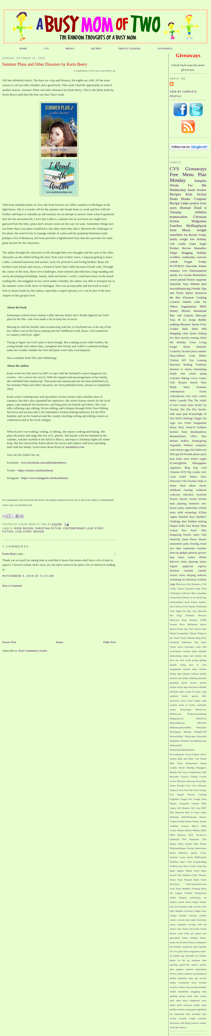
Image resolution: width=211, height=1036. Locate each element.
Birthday (181, 342)
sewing (194, 987)
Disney (174, 310)
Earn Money (193, 525)
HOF (204, 808)
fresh (186, 933)
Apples (173, 516)
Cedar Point (200, 588)
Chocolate (191, 266)
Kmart (202, 266)
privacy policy (177, 973)
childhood (175, 490)
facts (179, 929)
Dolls (182, 525)
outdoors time (199, 960)
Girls (203, 472)
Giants (173, 808)
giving (195, 660)
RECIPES (96, 48)
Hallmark (174, 817)
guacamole (175, 938)
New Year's (189, 530)
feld (204, 328)
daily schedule (199, 651)
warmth (182, 1018)
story (196, 996)
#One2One (201, 727)
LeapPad (174, 826)
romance (175, 270)
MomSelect (199, 275)
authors (173, 902)
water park (182, 414)
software (201, 575)
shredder (202, 987)
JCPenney (190, 615)
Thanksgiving (199, 440)
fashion (198, 656)
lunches (202, 409)
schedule (202, 687)
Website (195, 284)
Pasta (184, 620)
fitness (185, 929)
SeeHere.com (176, 866)
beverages (189, 647)
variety (173, 1018)
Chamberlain (195, 772)
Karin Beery (9, 553)
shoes (181, 691)
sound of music (193, 691)
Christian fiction (48, 528)
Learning (201, 360)
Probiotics (183, 853)
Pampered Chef (197, 839)
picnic (184, 682)
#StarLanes (190, 736)
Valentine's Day (189, 642)
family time (177, 373)
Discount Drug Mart (196, 781)
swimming (175, 579)
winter (173, 709)
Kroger (173, 346)
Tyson (183, 638)
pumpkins (182, 978)
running (195, 337)
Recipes (175, 194)
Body (180, 763)
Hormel (185, 208)
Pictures (182, 382)
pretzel (203, 682)
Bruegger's (201, 767)
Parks (180, 844)
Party (203, 476)
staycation (174, 700)
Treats (176, 638)
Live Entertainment (194, 270)
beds (190, 906)
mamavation (178, 217)
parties (195, 964)
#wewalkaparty (177, 754)
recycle (203, 978)
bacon (188, 902)
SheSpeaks (192, 624)
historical (200, 293)
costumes (202, 548)
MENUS (70, 48)
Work (183, 485)
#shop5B (184, 741)
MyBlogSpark (196, 226)
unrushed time (199, 1014)
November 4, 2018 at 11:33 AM (28, 575)
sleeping (191, 575)
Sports (193, 333)
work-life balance (178, 1027)
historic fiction (188, 499)
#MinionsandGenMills (180, 727)
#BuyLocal (181, 584)
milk (172, 414)
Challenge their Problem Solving (188, 521)
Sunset (189, 871)
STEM (203, 620)
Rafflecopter (200, 857)
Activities (175, 378)
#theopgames (199, 463)
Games (202, 378)
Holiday (201, 252)
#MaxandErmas (177, 723)
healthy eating (178, 665)
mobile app (178, 955)
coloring (193, 915)
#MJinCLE (201, 718)
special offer (199, 696)
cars (172, 548)
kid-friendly (186, 454)
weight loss (187, 239)
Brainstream (191, 763)
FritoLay (178, 606)
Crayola (188, 315)
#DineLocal (175, 714)
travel (190, 700)
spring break (185, 996)
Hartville (202, 611)
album (192, 485)
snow (186, 458)
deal (203, 284)
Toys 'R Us (178, 319)
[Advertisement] (25, 613)
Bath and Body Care (188, 758)
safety (181, 508)
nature (203, 561)
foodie (203, 929)
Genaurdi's (184, 803)
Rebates (174, 440)
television (191, 579)
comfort (202, 915)
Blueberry (196, 584)
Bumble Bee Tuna (179, 772)
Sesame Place (177, 624)
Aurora (173, 758)
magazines (195, 951)
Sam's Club (199, 534)
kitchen (202, 499)
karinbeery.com (75, 447)
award (181, 902)
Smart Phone (189, 539)
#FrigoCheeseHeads (196, 714)
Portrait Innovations (196, 848)
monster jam (176, 678)
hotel (185, 942)
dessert (180, 449)
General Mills (199, 803)
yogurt (203, 458)
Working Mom (199, 888)
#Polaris (188, 732)
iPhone (202, 557)
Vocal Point (175, 888)
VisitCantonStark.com (195, 884)
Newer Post (9, 642)
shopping (175, 333)
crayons (181, 920)
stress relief (176, 512)
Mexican (202, 615)
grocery (202, 552)
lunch (186, 951)
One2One (175, 284)
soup (204, 691)
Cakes (185, 333)
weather (173, 705)
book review (23, 528)
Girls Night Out (178, 611)
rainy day (193, 978)
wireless (195, 1023)
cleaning (188, 490)
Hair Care (192, 611)
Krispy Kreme (199, 821)
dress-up (174, 552)
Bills (172, 763)
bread (203, 543)
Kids (189, 194)
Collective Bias (188, 593)
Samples (200, 181)
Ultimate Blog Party (196, 638)
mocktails (189, 955)
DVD (183, 472)
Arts (180, 423)
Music (186, 230)
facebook (201, 494)
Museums (175, 364)
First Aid (183, 790)
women (202, 1023)
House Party (177, 427)
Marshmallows (198, 432)
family (174, 239)
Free (174, 174)
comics (173, 920)
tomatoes (187, 1005)
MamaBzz (200, 248)
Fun (191, 360)
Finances (174, 790)
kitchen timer (190, 669)
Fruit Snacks (189, 606)
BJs (189, 584)
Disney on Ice (189, 597)
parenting (174, 682)
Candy (173, 588)
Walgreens (199, 221)
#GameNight (196, 414)
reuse (194, 982)
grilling (202, 660)
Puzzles (187, 534)
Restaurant (200, 310)
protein (173, 687)
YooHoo (188, 893)
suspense (201, 279)
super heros (182, 1000)
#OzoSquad (175, 732)
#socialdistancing (180, 288)
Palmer (193, 476)
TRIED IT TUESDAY (129, 48)
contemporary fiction (188, 391)
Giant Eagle (197, 243)
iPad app (174, 454)
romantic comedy (195, 570)
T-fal (184, 481)
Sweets (173, 875)
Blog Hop (191, 467)
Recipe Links (179, 203)
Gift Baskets (183, 808)
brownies (188, 911)
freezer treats (176, 933)
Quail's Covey (198, 853)
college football (178, 915)
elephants (182, 924)
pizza (194, 351)
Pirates (203, 844)
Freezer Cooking (196, 794)
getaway (193, 552)
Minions (182, 835)
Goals (173, 476)
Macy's (195, 826)
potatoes (190, 969)
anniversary (195, 897)
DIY (184, 360)
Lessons (185, 826)
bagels (196, 902)
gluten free (200, 933)
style (172, 1000)
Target (173, 252)
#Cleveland (185, 709)
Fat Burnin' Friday (195, 234)
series (182, 575)
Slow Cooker (189, 866)
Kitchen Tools (178, 432)
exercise (201, 257)
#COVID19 (177, 266)
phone (196, 454)
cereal (173, 279)
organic (174, 566)
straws (203, 996)
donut (186, 656)
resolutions (183, 982)
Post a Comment (12, 585)
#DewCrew (201, 709)
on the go (184, 960)
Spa (204, 866)
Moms (186, 346)
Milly (203, 830)
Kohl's (182, 476)
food (173, 230)
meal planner (183, 674)
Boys (192, 516)
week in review (187, 705)
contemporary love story (83, 528)
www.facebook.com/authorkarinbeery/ (44, 462)
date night (191, 920)
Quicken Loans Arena (181, 857)
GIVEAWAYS (165, 48)
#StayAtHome (177, 355)
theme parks (176, 1005)
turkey (173, 400)
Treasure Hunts (191, 879)
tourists (181, 1009)
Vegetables (175, 445)
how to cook (197, 665)
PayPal (188, 844)
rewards (202, 982)
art (205, 897)
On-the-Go (201, 835)
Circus (194, 378)
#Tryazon (188, 297)
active (180, 647)
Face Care (191, 785)
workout (201, 579)
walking (174, 324)
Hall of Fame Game (195, 812)
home (181, 557)
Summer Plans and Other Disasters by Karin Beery (44, 64)
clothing (202, 333)
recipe (192, 319)
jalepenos (201, 942)
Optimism (174, 839)
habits (185, 938)
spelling (173, 996)
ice (195, 942)
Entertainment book (179, 602)
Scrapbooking (199, 862)
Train (179, 879)
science (174, 575)
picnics (193, 682)
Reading (187, 364)
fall (191, 656)
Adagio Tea (200, 418)
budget (197, 911)
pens (172, 969)
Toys (186, 284)
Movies (185, 310)
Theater (202, 539)
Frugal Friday (195, 261)
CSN (204, 584)
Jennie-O (190, 427)
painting (174, 964)
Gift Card (195, 808)
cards (198, 647)
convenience (176, 651)
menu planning (189, 561)
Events (194, 602)
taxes (204, 1000)
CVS (46, 48)
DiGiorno (181, 781)
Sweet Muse (200, 871)
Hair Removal (177, 812)
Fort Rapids (177, 794)
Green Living (197, 342)
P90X (203, 306)
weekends (201, 705)
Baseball (183, 516)
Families (176, 226)
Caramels (189, 588)
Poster (173, 853)
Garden (196, 472)
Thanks (193, 633)
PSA (184, 839)
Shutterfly (175, 539)
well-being (185, 1023)
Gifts (172, 382)
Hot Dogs (176, 615)
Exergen (181, 785)
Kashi (181, 821)
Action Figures (192, 754)
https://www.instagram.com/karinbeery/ (45, 478)
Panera (173, 844)
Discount (201, 315)
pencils (203, 964)
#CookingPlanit (178, 463)
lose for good (176, 951)
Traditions (200, 364)
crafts (173, 449)
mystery (185, 337)
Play (190, 400)
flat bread (194, 929)
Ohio (203, 530)
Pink (196, 844)
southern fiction (179, 696)
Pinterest (193, 620)
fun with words (183, 660)
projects (188, 973)
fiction (7, 531)
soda (204, 991)
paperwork (184, 964)
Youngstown (200, 893)
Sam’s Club (186, 862)
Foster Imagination (195, 423)
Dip (189, 472)
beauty (203, 902)
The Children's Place (187, 875)
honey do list (176, 942)
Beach (203, 758)
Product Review (180, 248)
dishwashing (176, 656)
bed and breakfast (178, 906)
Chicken (174, 360)
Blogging (186, 252)
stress (183, 700)
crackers (187, 651)
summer (202, 351)
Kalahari (201, 427)
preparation (201, 969)
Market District (184, 830)
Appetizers (175, 467)
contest (202, 396)
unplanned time (182, 1014)
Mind (172, 835)
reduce (173, 982)
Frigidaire (174, 799)
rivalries (174, 987)
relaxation (192, 687)
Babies (202, 355)
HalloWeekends (189, 817)
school (192, 373)
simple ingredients (179, 991)
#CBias (202, 512)
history (203, 938)
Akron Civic (198, 324)
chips (178, 548)
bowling (194, 543)
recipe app (182, 687)
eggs (186, 449)
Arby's (203, 754)
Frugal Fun (186, 799)
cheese (202, 485)
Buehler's (201, 516)
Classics (185, 776)
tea (183, 579)
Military (196, 830)
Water (186, 387)
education (188, 494)
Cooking (201, 297)
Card (203, 467)
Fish (191, 790)
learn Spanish (199, 947)
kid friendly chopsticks (181, 947)
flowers (174, 499)
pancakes (202, 678)
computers (200, 445)
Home (59, 642)
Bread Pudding (186, 767)
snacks (174, 275)
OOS (191, 835)
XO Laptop (176, 893)
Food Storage (199, 790)
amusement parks (179, 543)
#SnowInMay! (176, 736)
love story (23, 531)
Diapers (174, 525)
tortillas (173, 1009)
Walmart (188, 445)
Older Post (109, 642)
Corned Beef (176, 597)
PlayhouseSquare (178, 848)
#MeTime (201, 723)
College (193, 776)
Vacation (186, 351)
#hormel (185, 324)
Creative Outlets (180, 302)
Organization (189, 306)
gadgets (184, 552)
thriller (202, 319)
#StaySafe (201, 736)
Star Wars (188, 629)
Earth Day (201, 597)
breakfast (201, 387)
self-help (174, 691)
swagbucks (194, 1000)
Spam (172, 871)
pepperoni (188, 566)
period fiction (186, 279)
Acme (192, 355)
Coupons (200, 199)
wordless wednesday (182, 257)
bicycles (197, 906)
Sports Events (176, 629)
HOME (23, 48)
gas (192, 933)
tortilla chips (200, 1005)
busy (204, 911)
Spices (203, 624)
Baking (185, 378)
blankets (179, 911)
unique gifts (200, 700)
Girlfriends (201, 606)
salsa (188, 987)
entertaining (200, 369)
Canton (180, 588)
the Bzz (175, 297)
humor (191, 557)
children (200, 212)
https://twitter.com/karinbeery (35, 470)
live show (175, 337)
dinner (189, 293)
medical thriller (198, 674)
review (38, 531)
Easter (173, 785)
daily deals (190, 328)
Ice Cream (185, 275)
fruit (192, 449)
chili (204, 647)
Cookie (174, 328)
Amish (174, 261)
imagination (175, 669)
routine (181, 987)
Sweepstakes (183, 633)
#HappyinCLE (177, 718)
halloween (200, 449)
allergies (183, 897)
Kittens (188, 821)
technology (191, 512)
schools (202, 508)
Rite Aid (175, 315)
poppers (180, 969)
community (189, 548)
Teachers (192, 481)
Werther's (186, 888)
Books (185, 199)
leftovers (174, 561)
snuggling (195, 991)
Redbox (185, 440)
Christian (175, 472)
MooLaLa (174, 620)
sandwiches (191, 508)
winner (194, 458)
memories (194, 503)
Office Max (199, 436)
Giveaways (195, 168)
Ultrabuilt (174, 642)
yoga (172, 584)
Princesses (175, 481)
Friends (195, 288)
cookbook (201, 490)
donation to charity (181, 369)
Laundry (182, 400)
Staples (180, 871)
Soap (199, 866)
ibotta (191, 942)
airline (173, 897)
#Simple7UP (200, 732)
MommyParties (178, 436)
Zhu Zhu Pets (188, 409)
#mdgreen (174, 741)
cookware (175, 494)
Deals (174, 199)
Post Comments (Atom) (33, 650)
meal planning (178, 503)
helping (193, 938)
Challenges (175, 593)
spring (203, 373)
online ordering (189, 678)
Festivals (202, 785)
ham (172, 557)
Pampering (175, 534)
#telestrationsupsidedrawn (182, 750)
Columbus (201, 593)
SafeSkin (174, 862)
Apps (172, 423)
